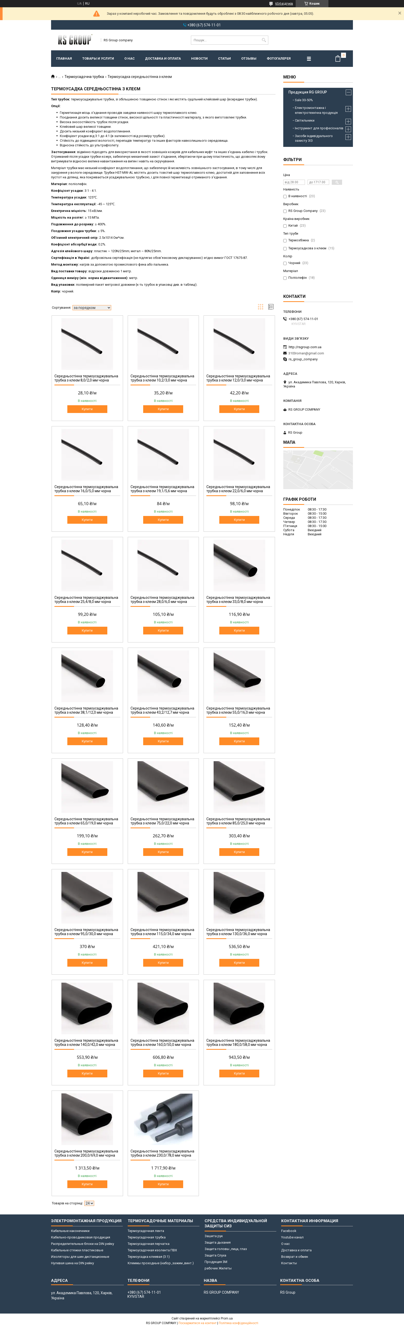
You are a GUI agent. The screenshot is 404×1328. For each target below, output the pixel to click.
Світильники (304, 120)
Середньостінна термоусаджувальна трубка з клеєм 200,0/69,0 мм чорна (86, 1153)
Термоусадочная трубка (147, 1237)
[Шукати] (263, 40)
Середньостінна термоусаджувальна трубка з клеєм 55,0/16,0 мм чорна (238, 710)
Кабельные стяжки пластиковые (77, 1250)
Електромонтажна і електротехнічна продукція (316, 110)
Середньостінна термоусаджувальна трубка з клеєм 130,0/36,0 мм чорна (238, 932)
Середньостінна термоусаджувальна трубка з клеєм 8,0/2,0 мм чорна (86, 378)
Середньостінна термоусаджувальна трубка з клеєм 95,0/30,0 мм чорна (86, 932)
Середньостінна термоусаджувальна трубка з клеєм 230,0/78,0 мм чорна (162, 1153)
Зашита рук (214, 1236)
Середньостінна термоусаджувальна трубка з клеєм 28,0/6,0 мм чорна (162, 599)
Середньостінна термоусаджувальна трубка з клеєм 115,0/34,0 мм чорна (162, 932)
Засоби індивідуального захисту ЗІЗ (314, 138)
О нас (129, 58)
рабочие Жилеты (218, 1268)
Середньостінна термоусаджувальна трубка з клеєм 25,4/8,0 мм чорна (86, 599)
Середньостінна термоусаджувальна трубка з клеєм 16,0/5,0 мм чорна (86, 489)
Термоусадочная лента (146, 1231)
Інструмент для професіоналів (319, 128)
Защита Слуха (215, 1255)
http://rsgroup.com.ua (305, 347)
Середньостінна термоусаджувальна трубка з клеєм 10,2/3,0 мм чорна (162, 378)
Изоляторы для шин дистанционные (80, 1257)
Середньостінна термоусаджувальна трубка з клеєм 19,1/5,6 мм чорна (162, 489)
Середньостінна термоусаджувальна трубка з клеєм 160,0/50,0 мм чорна (162, 1042)
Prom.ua (227, 1318)
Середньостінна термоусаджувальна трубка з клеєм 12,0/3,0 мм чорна (238, 378)
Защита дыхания (218, 1242)
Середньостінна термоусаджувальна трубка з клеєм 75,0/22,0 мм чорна (162, 821)
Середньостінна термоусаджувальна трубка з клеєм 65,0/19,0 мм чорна (86, 821)
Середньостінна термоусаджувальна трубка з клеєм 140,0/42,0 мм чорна (86, 1042)
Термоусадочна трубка (84, 77)
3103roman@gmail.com (306, 353)
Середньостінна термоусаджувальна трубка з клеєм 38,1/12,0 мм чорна (86, 710)
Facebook (288, 1231)
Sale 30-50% (304, 100)
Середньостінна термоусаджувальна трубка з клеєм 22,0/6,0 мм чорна (238, 489)
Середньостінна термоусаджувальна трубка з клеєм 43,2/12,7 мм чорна (162, 710)
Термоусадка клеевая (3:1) (149, 1257)
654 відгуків (284, 3)
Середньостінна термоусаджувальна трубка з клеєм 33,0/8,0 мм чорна (238, 599)
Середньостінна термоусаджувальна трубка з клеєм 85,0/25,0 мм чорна (238, 821)
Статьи (224, 58)
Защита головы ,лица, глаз (226, 1249)
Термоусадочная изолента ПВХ (152, 1250)
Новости (199, 58)
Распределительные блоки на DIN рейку (82, 1244)
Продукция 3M (216, 1262)
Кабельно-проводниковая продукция (80, 1237)
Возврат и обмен (294, 1257)
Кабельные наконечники (70, 1231)
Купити (87, 409)
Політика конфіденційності (238, 1323)
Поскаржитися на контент (197, 1323)
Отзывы (248, 58)
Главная (64, 58)
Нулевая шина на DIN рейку (72, 1263)
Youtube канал (292, 1237)
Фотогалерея (279, 58)
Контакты (289, 1263)
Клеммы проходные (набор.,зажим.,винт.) (161, 1263)
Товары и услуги (98, 58)
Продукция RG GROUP (307, 92)
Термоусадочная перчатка (148, 1244)
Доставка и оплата (163, 58)
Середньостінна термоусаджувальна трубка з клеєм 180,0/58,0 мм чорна (238, 1042)
